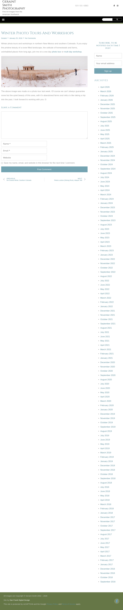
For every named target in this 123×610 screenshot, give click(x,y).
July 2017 (104, 539)
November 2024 (107, 160)
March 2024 (105, 194)
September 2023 (108, 220)
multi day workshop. (73, 52)
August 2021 (106, 328)
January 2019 (106, 461)
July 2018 (104, 487)
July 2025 (104, 126)
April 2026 (105, 87)
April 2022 (105, 293)
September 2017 (108, 530)
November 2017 (107, 521)
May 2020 (104, 392)
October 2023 (106, 216)
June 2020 (105, 388)
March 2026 (105, 91)
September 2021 (108, 324)
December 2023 (107, 207)
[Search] (117, 19)
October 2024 (106, 164)
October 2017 (106, 526)
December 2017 (107, 517)
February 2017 (107, 560)
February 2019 (107, 457)
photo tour (56, 52)
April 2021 (105, 345)
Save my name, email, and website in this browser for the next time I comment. (39, 163)
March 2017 (105, 556)
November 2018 (107, 470)
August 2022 (106, 276)
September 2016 (108, 582)
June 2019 (105, 440)
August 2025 (106, 121)
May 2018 (104, 496)
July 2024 (104, 177)
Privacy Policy (52, 604)
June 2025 (105, 130)
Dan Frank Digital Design (20, 600)
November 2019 (107, 418)
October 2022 (106, 268)
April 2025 (105, 139)
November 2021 (107, 315)
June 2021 (105, 336)
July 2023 (104, 229)
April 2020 (105, 397)
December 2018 (107, 465)
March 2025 (105, 143)
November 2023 (107, 212)
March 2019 (105, 453)
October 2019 (106, 422)
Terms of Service (68, 604)
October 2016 (106, 577)
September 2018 (108, 478)
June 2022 (105, 285)
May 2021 (104, 341)
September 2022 (108, 272)
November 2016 (107, 573)
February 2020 (107, 405)
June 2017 (105, 543)
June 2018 (105, 491)
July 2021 (104, 332)
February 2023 (107, 250)
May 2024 (104, 186)
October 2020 (106, 371)
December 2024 (107, 156)
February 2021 (107, 354)
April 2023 (105, 242)
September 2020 (108, 375)
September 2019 (108, 427)
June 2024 (105, 182)
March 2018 (105, 504)
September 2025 (108, 117)
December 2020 (107, 362)
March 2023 (105, 246)
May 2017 (104, 547)
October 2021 (106, 319)
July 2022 (104, 281)
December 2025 (107, 104)
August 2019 (106, 431)
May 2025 (104, 134)
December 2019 (107, 414)
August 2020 (106, 379)
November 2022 (107, 263)
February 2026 (107, 95)
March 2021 (105, 349)
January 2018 (106, 513)
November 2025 (107, 108)
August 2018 (106, 483)
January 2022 (106, 306)
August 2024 (106, 173)
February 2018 (107, 508)
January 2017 (106, 564)
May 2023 (104, 237)
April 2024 (105, 190)
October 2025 (106, 113)
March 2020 (105, 401)
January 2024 (106, 203)
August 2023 (106, 225)
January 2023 (106, 255)
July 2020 (104, 384)
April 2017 (105, 551)
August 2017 (106, 534)
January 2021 (106, 358)
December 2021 (107, 311)
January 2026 (106, 100)
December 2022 (107, 259)
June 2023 (105, 233)
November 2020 (107, 367)
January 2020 (106, 409)
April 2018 (105, 500)
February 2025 (107, 147)
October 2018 (106, 474)
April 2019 (105, 448)
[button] (3, 20)
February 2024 (107, 199)
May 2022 (104, 289)
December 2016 (107, 569)
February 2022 (107, 302)
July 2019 (104, 435)
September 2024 (108, 169)
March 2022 (105, 298)
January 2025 (106, 151)
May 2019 (104, 444)
